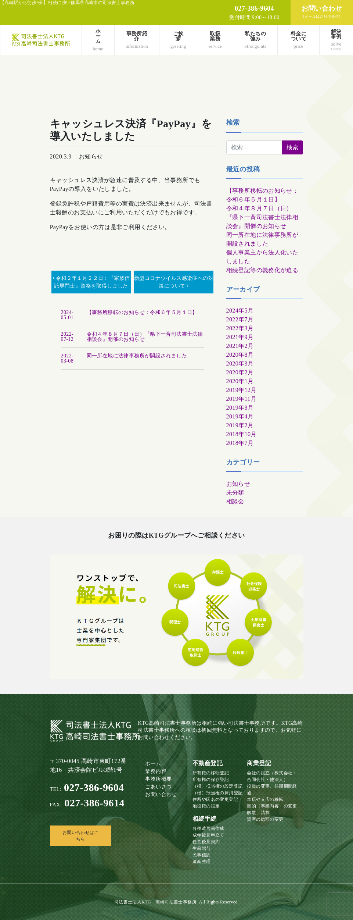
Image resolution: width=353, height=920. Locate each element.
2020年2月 (240, 372)
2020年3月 (240, 363)
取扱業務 (215, 40)
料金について (298, 40)
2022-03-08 (67, 358)
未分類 (235, 492)
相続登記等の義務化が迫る (262, 270)
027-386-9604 (87, 787)
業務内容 (155, 771)
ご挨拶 (178, 40)
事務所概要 (158, 779)
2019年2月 (240, 425)
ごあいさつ (158, 786)
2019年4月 (240, 416)
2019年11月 (241, 399)
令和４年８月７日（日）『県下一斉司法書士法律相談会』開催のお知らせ (262, 217)
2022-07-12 (67, 336)
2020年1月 (240, 381)
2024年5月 (240, 310)
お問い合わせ (161, 794)
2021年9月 (240, 337)
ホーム (98, 39)
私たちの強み (255, 40)
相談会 (235, 501)
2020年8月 (240, 355)
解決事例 (336, 40)
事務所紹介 (137, 40)
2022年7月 (240, 319)
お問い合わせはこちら (80, 836)
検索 (233, 122)
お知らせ (238, 484)
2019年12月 (241, 390)
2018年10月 (241, 434)
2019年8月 (240, 407)
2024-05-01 (67, 315)
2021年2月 (240, 346)
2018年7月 (240, 443)
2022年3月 (240, 328)
